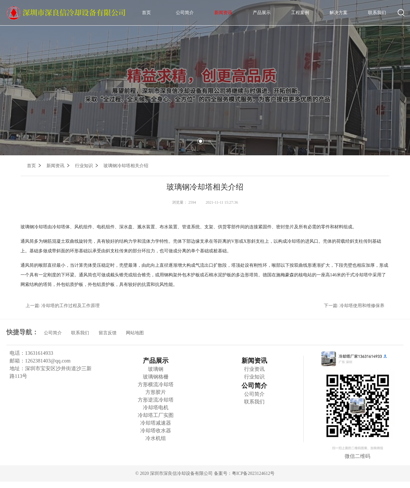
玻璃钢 (155, 369)
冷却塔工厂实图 (156, 415)
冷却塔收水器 (155, 430)
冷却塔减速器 (155, 423)
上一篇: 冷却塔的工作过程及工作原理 (63, 305)
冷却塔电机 (155, 407)
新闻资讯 (223, 12)
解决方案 (339, 12)
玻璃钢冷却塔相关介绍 (125, 165)
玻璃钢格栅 (155, 376)
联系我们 (377, 12)
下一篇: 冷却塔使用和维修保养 (354, 305)
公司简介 (185, 12)
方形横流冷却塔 (156, 384)
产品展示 (262, 12)
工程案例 (300, 12)
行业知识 (87, 165)
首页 (146, 12)
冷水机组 (155, 438)
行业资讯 (254, 369)
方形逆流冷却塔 (156, 400)
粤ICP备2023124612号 (253, 473)
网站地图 (135, 332)
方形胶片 (155, 392)
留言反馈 (108, 332)
